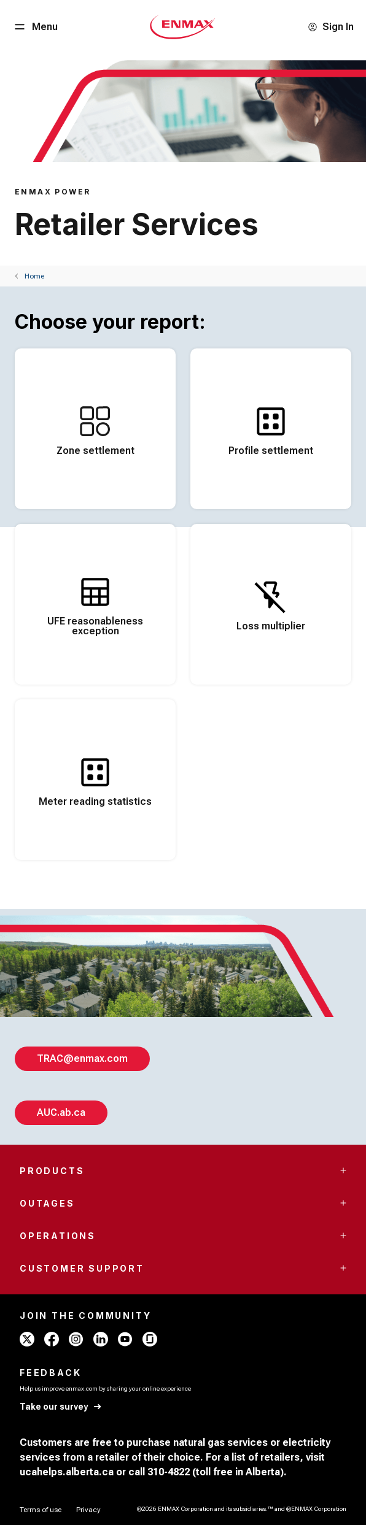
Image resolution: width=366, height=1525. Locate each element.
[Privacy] (88, 1509)
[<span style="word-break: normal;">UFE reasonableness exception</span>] (95, 604)
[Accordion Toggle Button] (343, 1170)
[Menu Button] (35, 27)
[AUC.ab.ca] (61, 1113)
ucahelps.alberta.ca (67, 1472)
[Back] (29, 276)
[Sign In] (331, 27)
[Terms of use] (40, 1509)
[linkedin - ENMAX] (100, 1339)
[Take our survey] (61, 1407)
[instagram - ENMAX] (76, 1339)
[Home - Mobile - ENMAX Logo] (182, 27)
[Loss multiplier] (270, 604)
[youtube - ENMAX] (125, 1339)
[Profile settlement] (270, 428)
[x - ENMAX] (27, 1339)
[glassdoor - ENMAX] (149, 1339)
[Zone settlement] (95, 428)
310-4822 (168, 1472)
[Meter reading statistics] (95, 779)
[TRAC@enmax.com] (82, 1059)
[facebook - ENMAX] (51, 1339)
